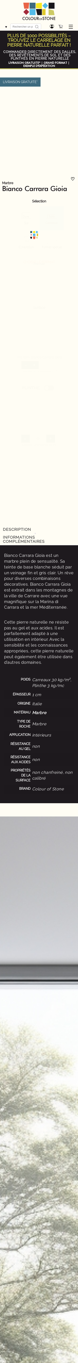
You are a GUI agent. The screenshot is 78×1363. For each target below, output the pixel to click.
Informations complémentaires (23, 539)
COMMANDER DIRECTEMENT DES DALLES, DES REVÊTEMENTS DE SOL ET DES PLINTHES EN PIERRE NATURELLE (40, 55)
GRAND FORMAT (55, 62)
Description (17, 529)
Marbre (7, 183)
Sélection (39, 201)
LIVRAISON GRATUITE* (24, 62)
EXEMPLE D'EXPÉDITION (39, 66)
